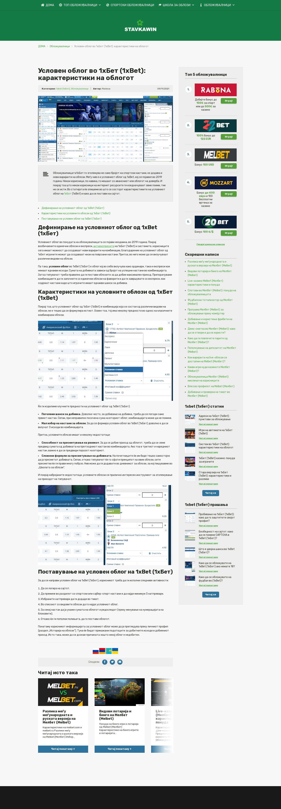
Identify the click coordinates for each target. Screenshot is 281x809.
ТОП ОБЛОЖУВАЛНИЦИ (82, 5)
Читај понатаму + (63, 763)
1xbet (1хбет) (63, 102)
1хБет (67, 207)
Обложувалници (60, 47)
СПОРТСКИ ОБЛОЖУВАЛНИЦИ (132, 5)
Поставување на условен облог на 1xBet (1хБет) (72, 232)
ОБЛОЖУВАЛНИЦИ (219, 5)
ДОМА (50, 5)
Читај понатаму (208, 438)
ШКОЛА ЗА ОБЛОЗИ (179, 5)
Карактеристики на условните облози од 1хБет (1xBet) (76, 227)
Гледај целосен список (211, 258)
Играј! (229, 114)
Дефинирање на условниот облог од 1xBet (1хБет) (73, 221)
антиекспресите (103, 260)
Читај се (210, 507)
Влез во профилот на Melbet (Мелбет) (211, 400)
